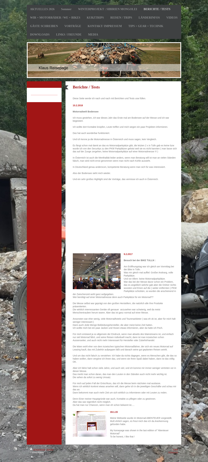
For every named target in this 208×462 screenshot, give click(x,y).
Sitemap (49, 449)
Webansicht (173, 452)
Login (175, 449)
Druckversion (38, 449)
